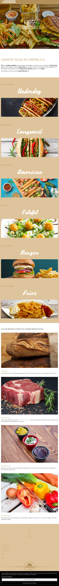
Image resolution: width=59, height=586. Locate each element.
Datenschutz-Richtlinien (7, 576)
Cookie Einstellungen (29, 583)
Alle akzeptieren (29, 579)
